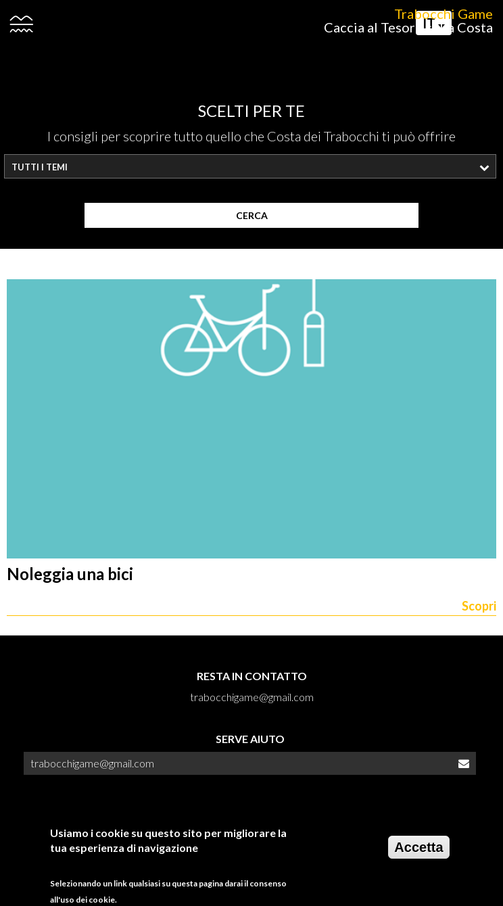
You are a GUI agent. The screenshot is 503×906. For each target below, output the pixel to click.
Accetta (418, 854)
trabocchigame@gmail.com (92, 763)
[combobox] (250, 166)
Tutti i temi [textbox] (39, 167)
